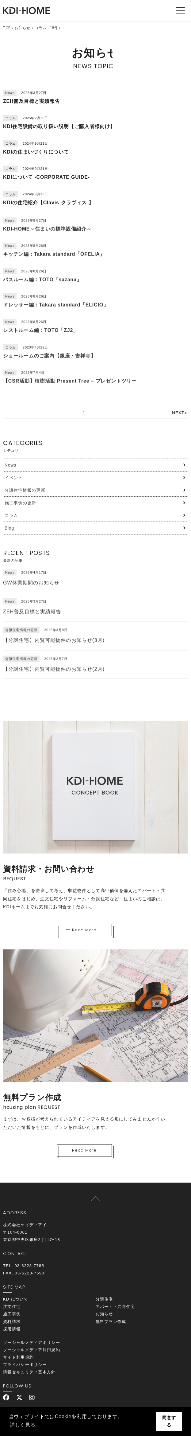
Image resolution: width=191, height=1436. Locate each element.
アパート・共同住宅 (115, 1306)
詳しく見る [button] (23, 1424)
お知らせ (22, 27)
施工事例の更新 (20, 502)
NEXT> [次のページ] (179, 412)
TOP (6, 27)
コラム (11, 515)
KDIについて (16, 1299)
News (10, 465)
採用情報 (12, 1329)
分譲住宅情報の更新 (25, 490)
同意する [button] (169, 1421)
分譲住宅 (104, 1299)
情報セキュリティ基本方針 (29, 1372)
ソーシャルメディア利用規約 (31, 1350)
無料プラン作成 (111, 1321)
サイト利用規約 (18, 1357)
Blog (9, 528)
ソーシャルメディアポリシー (31, 1342)
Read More (81, 930)
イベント (14, 477)
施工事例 (12, 1314)
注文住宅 (12, 1306)
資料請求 (12, 1321)
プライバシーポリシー (25, 1364)
